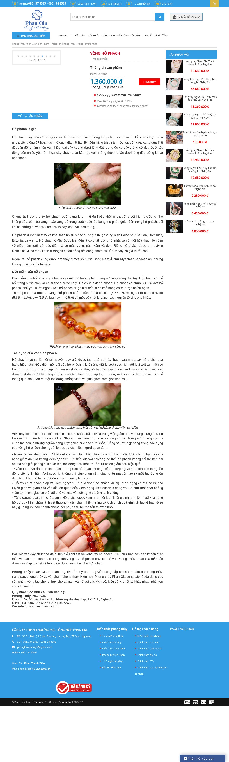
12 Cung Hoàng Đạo (112, 661)
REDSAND (77, 702)
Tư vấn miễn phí (141, 3)
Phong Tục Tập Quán (113, 654)
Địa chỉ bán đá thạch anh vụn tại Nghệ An (200, 134)
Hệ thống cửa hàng (129, 35)
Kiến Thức (93, 35)
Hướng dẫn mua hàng (149, 636)
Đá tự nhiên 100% (87, 3)
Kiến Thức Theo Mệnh (114, 648)
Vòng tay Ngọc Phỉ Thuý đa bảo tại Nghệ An (200, 116)
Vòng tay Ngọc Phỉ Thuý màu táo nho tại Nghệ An (200, 98)
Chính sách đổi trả (147, 654)
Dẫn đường (161, 35)
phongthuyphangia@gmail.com (34, 647)
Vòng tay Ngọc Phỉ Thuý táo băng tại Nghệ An (200, 81)
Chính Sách (108, 35)
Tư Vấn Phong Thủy (112, 636)
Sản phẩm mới (179, 54)
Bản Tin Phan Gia (111, 667)
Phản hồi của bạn (199, 758)
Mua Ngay (149, 81)
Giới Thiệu (79, 35)
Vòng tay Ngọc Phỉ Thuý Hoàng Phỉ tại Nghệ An (200, 63)
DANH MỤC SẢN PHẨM (31, 35)
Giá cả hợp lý (115, 3)
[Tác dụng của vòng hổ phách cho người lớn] (95, 438)
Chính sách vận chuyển (149, 648)
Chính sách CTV (145, 661)
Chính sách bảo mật (148, 642)
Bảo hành (167, 3)
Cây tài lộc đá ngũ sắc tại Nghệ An (199, 223)
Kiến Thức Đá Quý (112, 642)
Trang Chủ (64, 35)
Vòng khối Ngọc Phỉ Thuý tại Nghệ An (200, 205)
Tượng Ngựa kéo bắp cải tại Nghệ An (200, 187)
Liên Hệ (148, 35)
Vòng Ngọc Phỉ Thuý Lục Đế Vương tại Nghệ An (200, 170)
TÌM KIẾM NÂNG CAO (186, 17)
